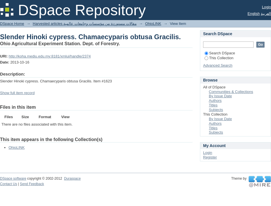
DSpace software (13, 179)
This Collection (219, 58)
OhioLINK (153, 23)
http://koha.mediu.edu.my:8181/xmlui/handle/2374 (50, 56)
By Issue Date (220, 96)
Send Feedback (32, 184)
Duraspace (72, 179)
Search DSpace (220, 53)
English (254, 13)
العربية (266, 13)
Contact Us (8, 184)
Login (266, 7)
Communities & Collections (231, 92)
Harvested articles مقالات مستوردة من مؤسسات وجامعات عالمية (85, 23)
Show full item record (17, 93)
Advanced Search (217, 65)
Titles (213, 105)
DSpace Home (12, 23)
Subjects (216, 110)
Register (210, 157)
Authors (215, 100)
